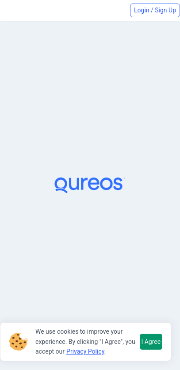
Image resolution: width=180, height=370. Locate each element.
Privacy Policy (85, 351)
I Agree (151, 341)
